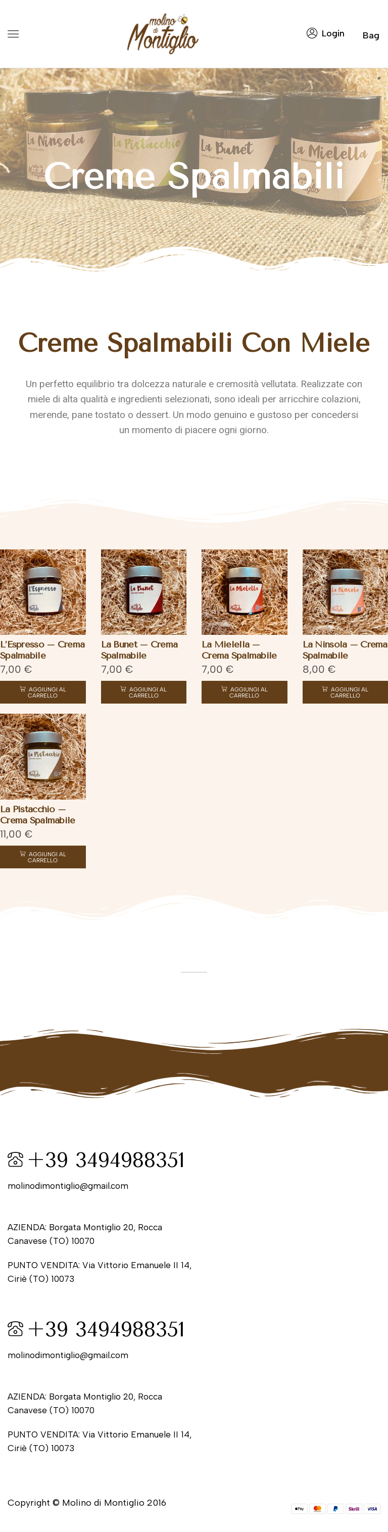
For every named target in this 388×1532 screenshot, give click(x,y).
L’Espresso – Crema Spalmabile (40, 648)
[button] (13, 33)
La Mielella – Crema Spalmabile (243, 648)
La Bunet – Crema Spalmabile (138, 648)
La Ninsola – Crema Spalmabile (343, 648)
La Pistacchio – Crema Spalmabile (35, 811)
